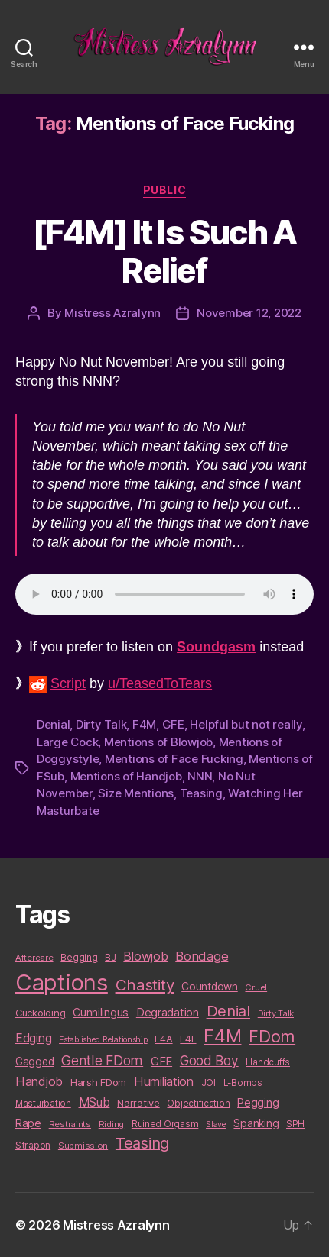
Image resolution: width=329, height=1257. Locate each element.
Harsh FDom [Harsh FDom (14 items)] (98, 1082)
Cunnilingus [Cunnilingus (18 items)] (101, 1012)
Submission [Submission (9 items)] (83, 1145)
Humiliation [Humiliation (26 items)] (164, 1081)
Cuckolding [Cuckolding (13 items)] (40, 1013)
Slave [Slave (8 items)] (216, 1124)
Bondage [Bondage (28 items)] (201, 956)
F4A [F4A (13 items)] (163, 1038)
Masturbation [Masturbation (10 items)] (43, 1103)
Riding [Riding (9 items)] (111, 1124)
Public (164, 189)
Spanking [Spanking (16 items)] (256, 1123)
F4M (144, 724)
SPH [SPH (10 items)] (295, 1124)
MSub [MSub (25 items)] (94, 1102)
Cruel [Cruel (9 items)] (256, 987)
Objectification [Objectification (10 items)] (198, 1103)
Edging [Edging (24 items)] (33, 1038)
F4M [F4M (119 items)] (222, 1036)
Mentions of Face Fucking (174, 758)
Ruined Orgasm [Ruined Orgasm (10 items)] (165, 1124)
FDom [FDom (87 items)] (272, 1036)
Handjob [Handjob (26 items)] (39, 1081)
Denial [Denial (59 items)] (228, 1010)
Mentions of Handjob (126, 776)
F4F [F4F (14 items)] (188, 1038)
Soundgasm (216, 646)
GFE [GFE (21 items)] (161, 1061)
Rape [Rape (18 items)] (28, 1122)
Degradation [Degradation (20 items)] (167, 1012)
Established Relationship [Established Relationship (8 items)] (103, 1040)
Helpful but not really (245, 724)
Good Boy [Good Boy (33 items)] (209, 1060)
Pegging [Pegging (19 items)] (258, 1103)
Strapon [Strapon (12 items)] (32, 1145)
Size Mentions (136, 793)
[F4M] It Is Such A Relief (164, 251)
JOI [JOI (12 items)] (208, 1082)
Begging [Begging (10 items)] (78, 957)
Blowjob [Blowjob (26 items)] (145, 956)
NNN (199, 776)
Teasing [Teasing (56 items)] (142, 1143)
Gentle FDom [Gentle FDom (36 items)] (102, 1060)
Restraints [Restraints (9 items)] (70, 1124)
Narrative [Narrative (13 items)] (138, 1103)
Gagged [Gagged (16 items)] (34, 1061)
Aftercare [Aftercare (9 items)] (34, 957)
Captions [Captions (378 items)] (61, 982)
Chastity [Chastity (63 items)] (145, 984)
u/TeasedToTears (160, 683)
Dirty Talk (101, 724)
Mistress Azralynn (112, 312)
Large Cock (67, 742)
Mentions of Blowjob (158, 742)
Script (68, 683)
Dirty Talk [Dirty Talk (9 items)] (276, 1013)
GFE (173, 724)
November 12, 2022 (249, 312)
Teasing (201, 793)
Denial (53, 724)
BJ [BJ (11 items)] (110, 957)
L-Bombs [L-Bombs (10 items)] (242, 1083)
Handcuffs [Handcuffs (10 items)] (268, 1062)
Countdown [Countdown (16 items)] (209, 987)
